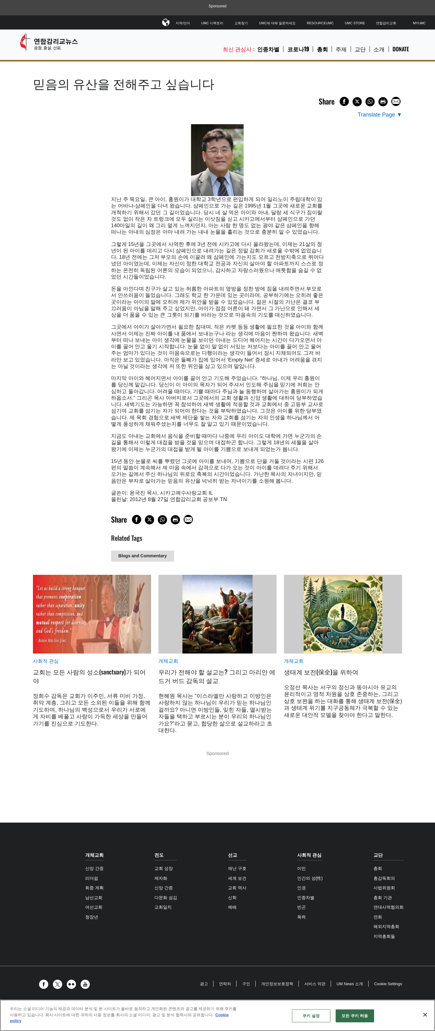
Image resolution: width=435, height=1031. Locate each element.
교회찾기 (241, 23)
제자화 (160, 878)
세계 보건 (237, 878)
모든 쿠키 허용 (354, 1015)
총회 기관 (382, 897)
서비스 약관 (314, 984)
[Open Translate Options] (380, 114)
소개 (379, 49)
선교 (232, 855)
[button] (45, 984)
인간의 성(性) (310, 878)
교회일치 (163, 907)
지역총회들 (384, 936)
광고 (204, 984)
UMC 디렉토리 (212, 23)
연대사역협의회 (388, 907)
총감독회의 (384, 878)
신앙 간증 (94, 868)
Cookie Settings (388, 984)
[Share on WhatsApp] (370, 101)
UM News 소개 (350, 984)
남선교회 (93, 897)
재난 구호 (237, 868)
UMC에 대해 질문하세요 (277, 23)
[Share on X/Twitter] (357, 101)
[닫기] (425, 1014)
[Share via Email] (396, 101)
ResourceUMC (320, 23)
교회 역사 (237, 887)
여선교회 (93, 907)
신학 (232, 897)
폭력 (301, 916)
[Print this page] (383, 101)
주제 (341, 49)
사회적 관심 (46, 661)
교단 (360, 49)
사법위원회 (384, 887)
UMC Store (355, 23)
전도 (159, 855)
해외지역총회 (386, 926)
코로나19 (298, 49)
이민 (301, 868)
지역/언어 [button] (183, 22)
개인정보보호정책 (277, 984)
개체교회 (168, 661)
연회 (377, 916)
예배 (232, 907)
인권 (301, 887)
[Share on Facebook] (344, 101)
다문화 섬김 (165, 897)
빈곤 (301, 907)
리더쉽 (91, 878)
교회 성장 (163, 868)
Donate (401, 49)
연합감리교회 (386, 23)
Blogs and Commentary (142, 555)
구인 (246, 984)
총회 (322, 49)
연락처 (225, 984)
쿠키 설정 (311, 1015)
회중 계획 (94, 887)
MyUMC (419, 23)
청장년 (91, 916)
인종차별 (268, 49)
